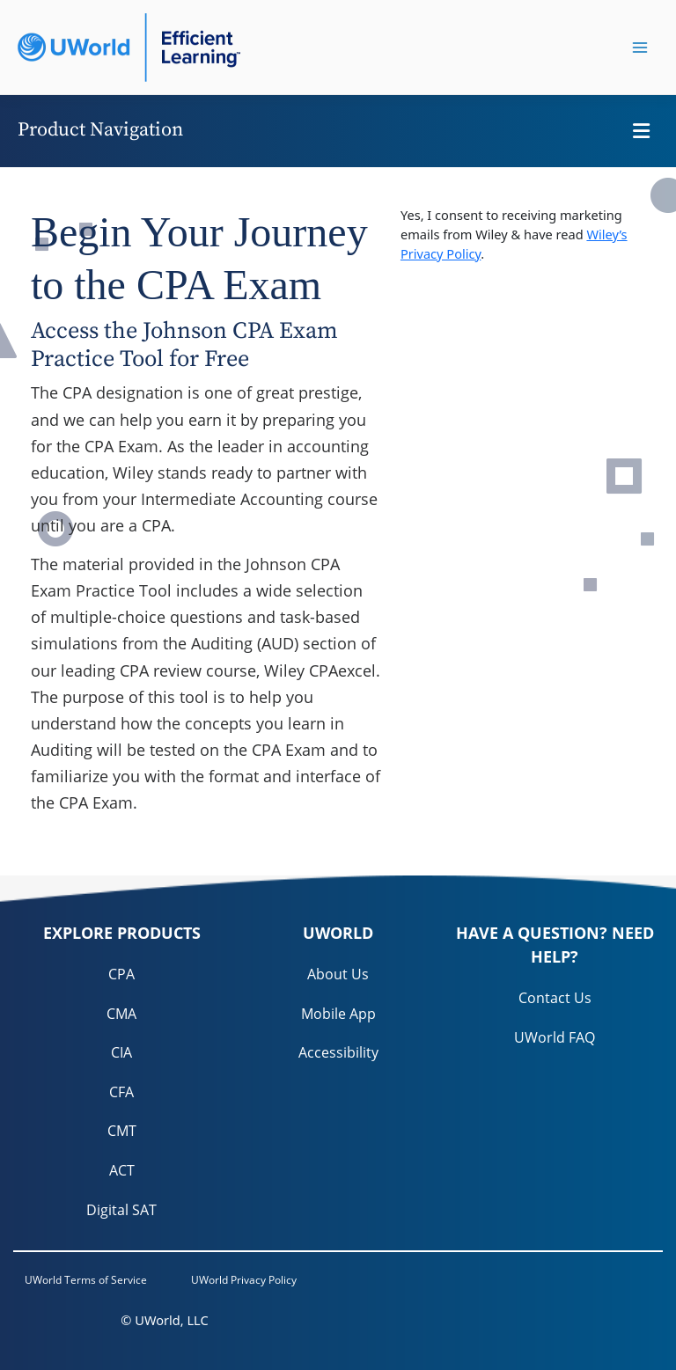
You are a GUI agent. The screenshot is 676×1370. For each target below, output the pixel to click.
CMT (121, 1130)
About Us (338, 974)
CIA (121, 1052)
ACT (122, 1170)
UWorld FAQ (554, 1037)
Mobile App (338, 1013)
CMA (121, 1013)
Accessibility (338, 1052)
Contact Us (555, 997)
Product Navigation (100, 130)
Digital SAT (121, 1210)
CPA (121, 974)
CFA (121, 1092)
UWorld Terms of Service (86, 1279)
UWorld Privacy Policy (244, 1279)
